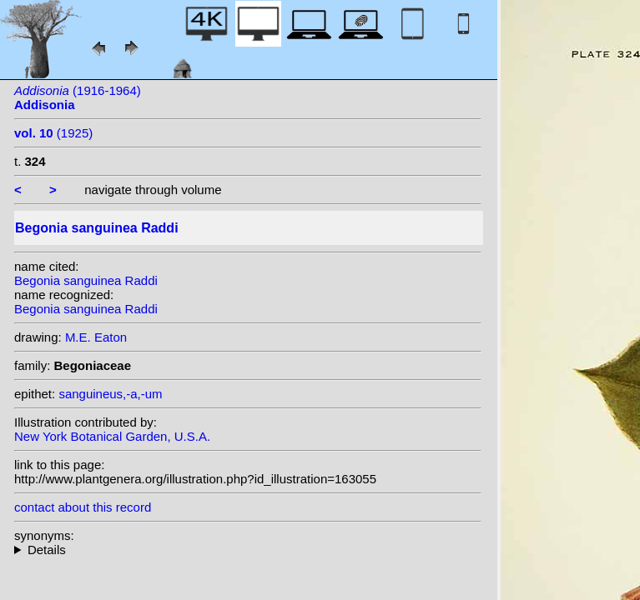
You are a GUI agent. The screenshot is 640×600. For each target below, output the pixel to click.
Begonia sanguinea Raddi (86, 280)
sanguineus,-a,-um (110, 394)
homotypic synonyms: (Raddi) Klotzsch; (247, 549)
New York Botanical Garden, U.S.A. (112, 436)
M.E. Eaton (96, 337)
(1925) (53, 133)
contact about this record (82, 507)
